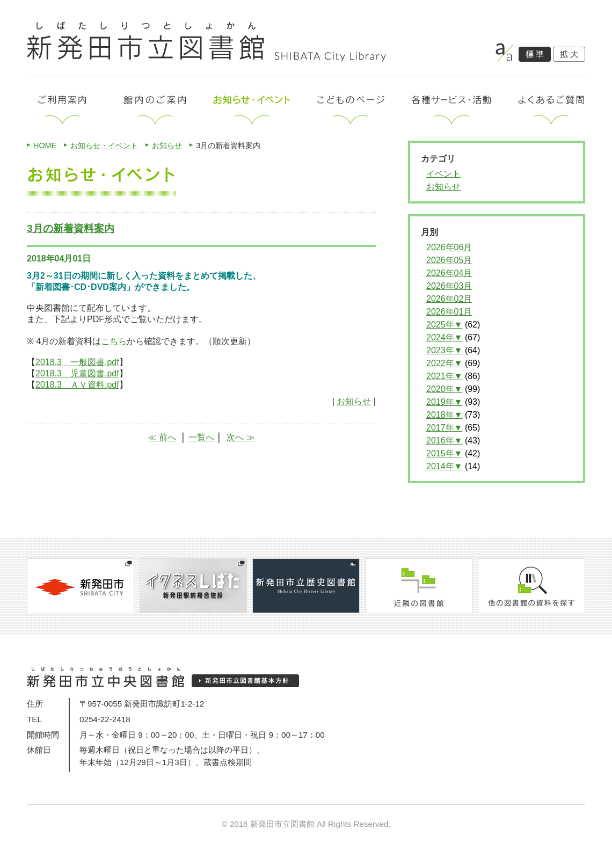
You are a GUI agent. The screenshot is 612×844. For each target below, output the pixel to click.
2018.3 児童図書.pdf (77, 373)
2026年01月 (449, 311)
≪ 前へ (162, 437)
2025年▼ (444, 324)
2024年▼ (444, 337)
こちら (114, 341)
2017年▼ (444, 427)
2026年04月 (449, 273)
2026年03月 (449, 285)
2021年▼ (444, 376)
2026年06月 (449, 247)
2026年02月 (449, 298)
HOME (44, 145)
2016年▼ (444, 440)
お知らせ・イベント (104, 145)
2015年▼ (444, 453)
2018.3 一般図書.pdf (77, 362)
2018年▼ (444, 414)
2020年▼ (444, 389)
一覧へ (201, 437)
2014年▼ (444, 466)
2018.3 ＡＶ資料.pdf (77, 384)
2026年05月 (449, 260)
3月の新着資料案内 (70, 228)
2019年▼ (444, 401)
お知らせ (167, 145)
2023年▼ (444, 350)
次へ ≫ (240, 437)
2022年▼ (444, 363)
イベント (443, 173)
